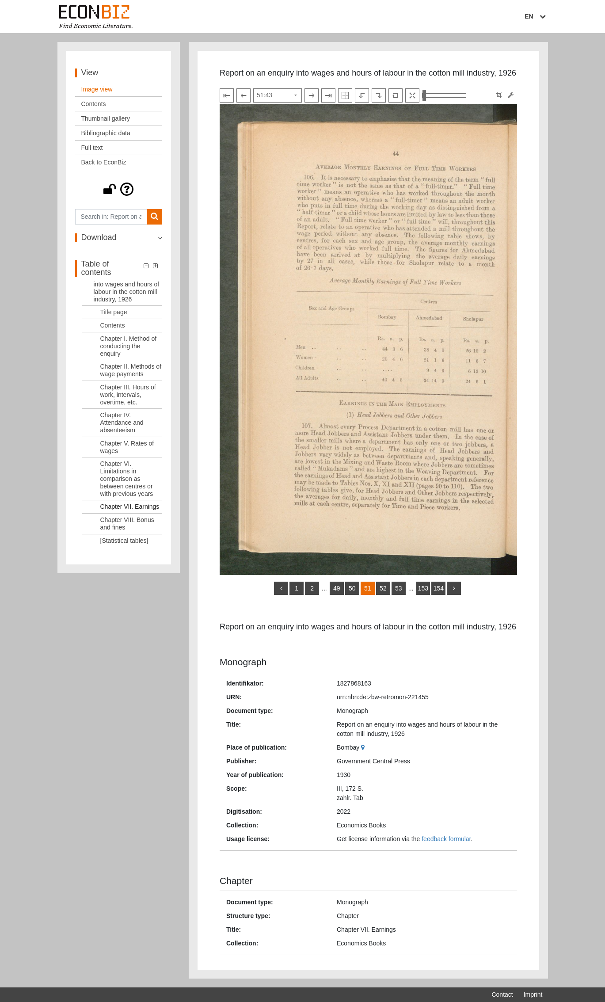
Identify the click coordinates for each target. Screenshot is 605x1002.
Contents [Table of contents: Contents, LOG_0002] (112, 325)
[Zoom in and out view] (444, 95)
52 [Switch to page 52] (383, 588)
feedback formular (446, 838)
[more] (454, 588)
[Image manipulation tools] (510, 95)
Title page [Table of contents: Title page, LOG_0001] (113, 312)
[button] (119, 189)
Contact (502, 994)
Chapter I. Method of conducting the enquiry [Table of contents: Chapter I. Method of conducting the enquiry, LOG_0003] (128, 346)
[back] (281, 588)
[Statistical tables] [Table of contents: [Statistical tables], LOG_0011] (124, 540)
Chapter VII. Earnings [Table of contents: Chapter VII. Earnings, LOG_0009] (130, 506)
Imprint (533, 994)
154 (439, 588)
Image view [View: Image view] (97, 89)
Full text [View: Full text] (92, 147)
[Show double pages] (345, 95)
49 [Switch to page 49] (336, 588)
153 (423, 588)
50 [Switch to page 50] (352, 588)
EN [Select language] (536, 16)
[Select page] (277, 95)
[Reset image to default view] (395, 95)
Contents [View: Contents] (93, 103)
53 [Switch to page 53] (398, 588)
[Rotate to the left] (362, 95)
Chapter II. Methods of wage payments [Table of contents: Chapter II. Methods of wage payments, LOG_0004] (131, 370)
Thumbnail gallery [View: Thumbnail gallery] (105, 118)
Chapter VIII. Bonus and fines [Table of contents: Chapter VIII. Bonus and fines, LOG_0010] (127, 523)
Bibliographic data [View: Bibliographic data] (105, 133)
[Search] (154, 217)
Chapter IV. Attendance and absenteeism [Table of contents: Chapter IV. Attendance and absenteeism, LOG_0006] (122, 422)
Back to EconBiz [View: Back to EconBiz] (103, 162)
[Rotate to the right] (378, 95)
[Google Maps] (364, 747)
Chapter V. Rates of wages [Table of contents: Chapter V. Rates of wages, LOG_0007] (127, 447)
